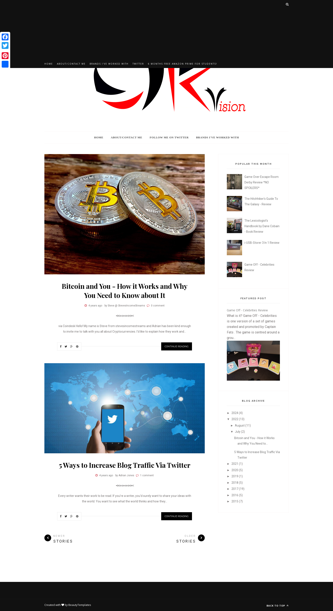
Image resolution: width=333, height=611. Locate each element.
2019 (235, 476)
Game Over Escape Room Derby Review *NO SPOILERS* (261, 182)
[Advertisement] (166, 30)
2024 (235, 413)
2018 (235, 482)
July (238, 431)
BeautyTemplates (79, 605)
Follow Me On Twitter (169, 137)
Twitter (138, 63)
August (240, 425)
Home (48, 63)
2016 (235, 495)
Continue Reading (177, 346)
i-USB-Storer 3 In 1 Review (261, 242)
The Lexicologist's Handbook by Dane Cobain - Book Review (261, 226)
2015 (235, 501)
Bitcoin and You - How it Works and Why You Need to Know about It (125, 290)
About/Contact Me (71, 63)
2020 (235, 470)
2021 (235, 463)
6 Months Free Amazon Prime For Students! (182, 63)
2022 (235, 419)
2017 (235, 489)
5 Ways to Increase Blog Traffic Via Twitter (124, 464)
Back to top (278, 605)
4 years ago (95, 305)
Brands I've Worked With (109, 63)
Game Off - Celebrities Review (247, 310)
